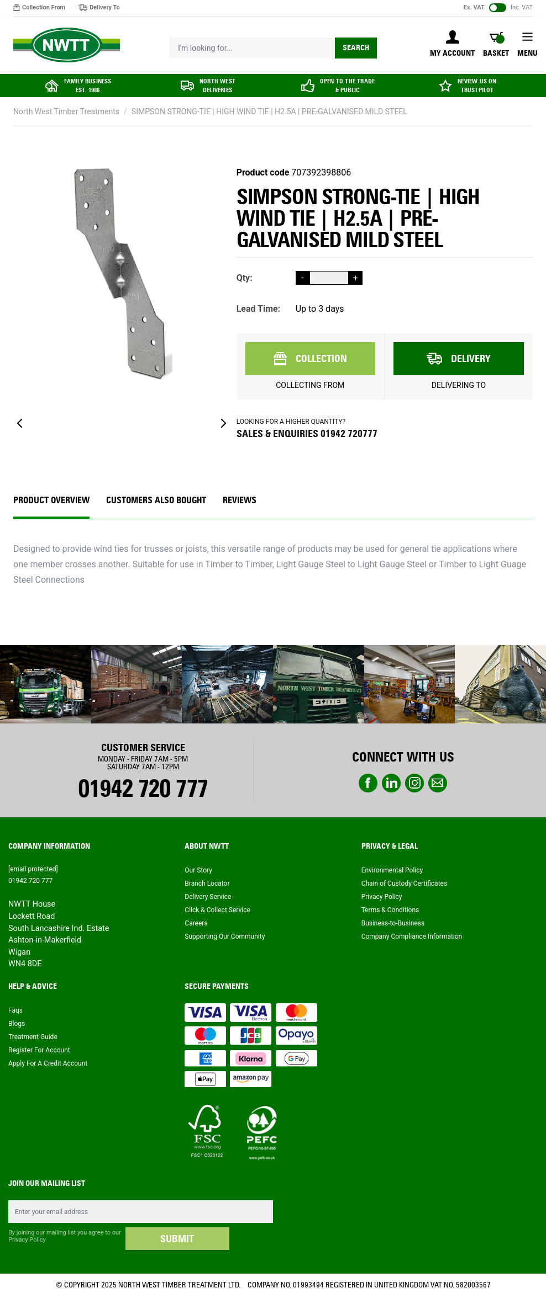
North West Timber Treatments (66, 111)
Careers (196, 923)
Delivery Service (208, 897)
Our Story (198, 870)
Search (356, 47)
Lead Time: (259, 309)
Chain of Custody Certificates (404, 883)
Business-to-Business (392, 923)
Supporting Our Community (225, 936)
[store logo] (66, 45)
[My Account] (452, 44)
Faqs (15, 1010)
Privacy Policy (381, 897)
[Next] (223, 423)
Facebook (368, 783)
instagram (414, 783)
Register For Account (39, 1050)
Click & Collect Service (217, 910)
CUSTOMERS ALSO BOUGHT (156, 500)
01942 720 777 (143, 788)
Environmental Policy (392, 870)
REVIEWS (239, 500)
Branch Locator (207, 883)
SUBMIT (177, 1239)
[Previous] (20, 423)
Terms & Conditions (390, 910)
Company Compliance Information (412, 936)
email (437, 783)
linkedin (391, 783)
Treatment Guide (32, 1037)
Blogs (16, 1024)
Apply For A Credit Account (47, 1063)
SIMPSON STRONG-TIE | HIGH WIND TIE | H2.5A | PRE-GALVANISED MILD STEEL (269, 111)
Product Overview (51, 500)
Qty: (245, 278)
